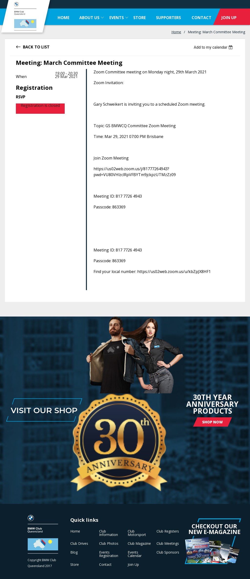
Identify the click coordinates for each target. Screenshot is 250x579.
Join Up (133, 564)
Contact (105, 564)
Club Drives (79, 543)
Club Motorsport (137, 533)
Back (28, 46)
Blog (74, 552)
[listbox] (214, 47)
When (21, 76)
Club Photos (108, 543)
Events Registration (108, 554)
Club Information (108, 533)
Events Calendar (135, 554)
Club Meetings (167, 543)
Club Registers (167, 531)
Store (74, 564)
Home (176, 32)
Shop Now (212, 422)
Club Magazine (139, 543)
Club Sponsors (167, 552)
